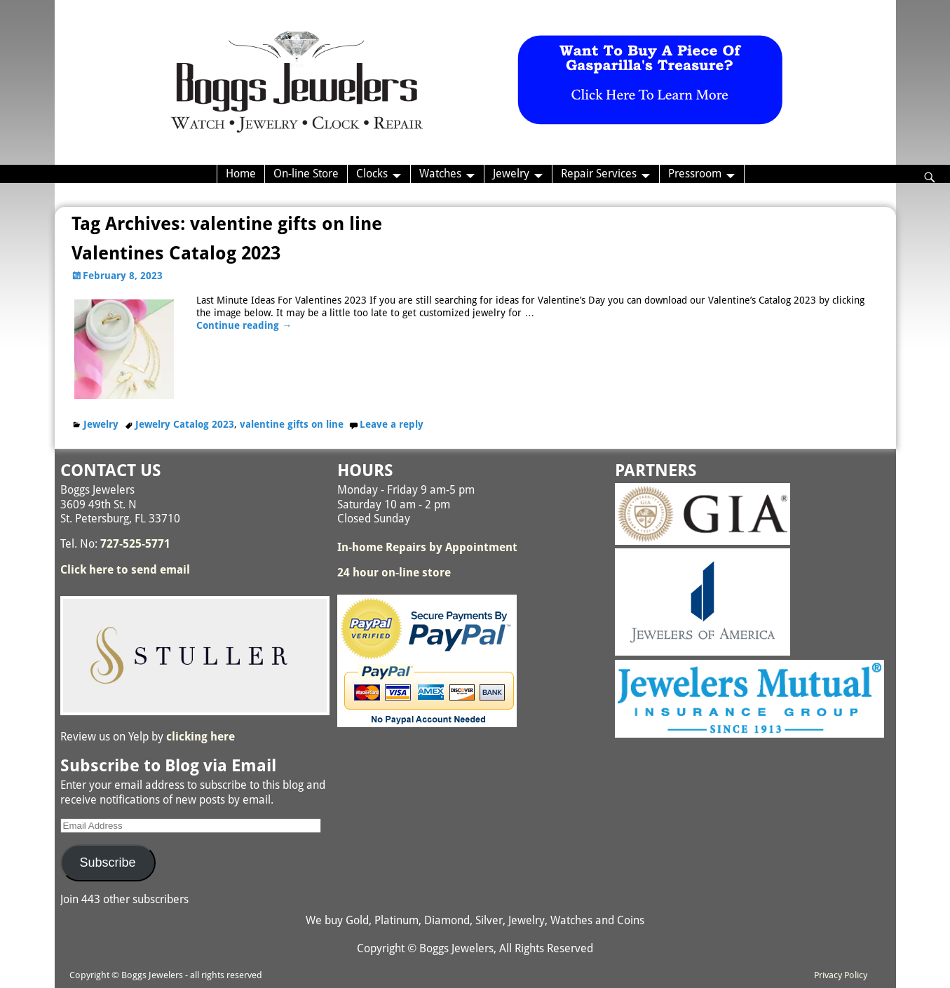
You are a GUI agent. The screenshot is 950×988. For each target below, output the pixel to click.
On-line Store (306, 173)
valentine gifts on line (292, 424)
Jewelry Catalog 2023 (184, 424)
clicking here (200, 736)
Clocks (372, 173)
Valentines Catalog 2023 (176, 253)
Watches (440, 173)
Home (241, 173)
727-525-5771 (135, 543)
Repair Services (599, 173)
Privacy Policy (840, 975)
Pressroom (694, 173)
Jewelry (511, 173)
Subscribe (107, 862)
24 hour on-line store (394, 572)
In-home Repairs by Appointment (427, 547)
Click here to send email (125, 569)
